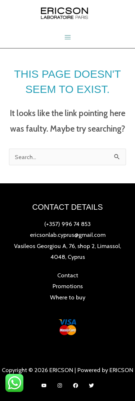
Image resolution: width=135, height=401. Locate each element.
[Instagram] (59, 385)
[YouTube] (43, 385)
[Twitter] (91, 385)
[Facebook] (75, 385)
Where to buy (67, 297)
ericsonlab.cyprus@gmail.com (67, 234)
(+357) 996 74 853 (67, 223)
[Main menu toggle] (67, 37)
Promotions (68, 286)
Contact (67, 275)
